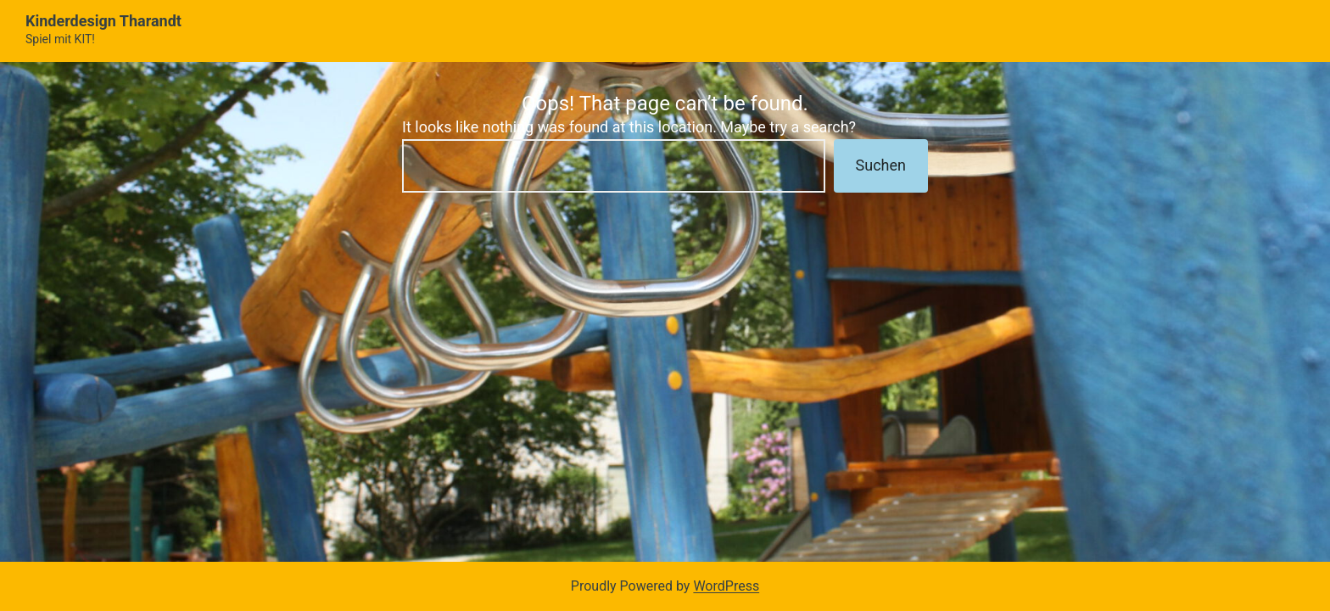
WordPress (726, 586)
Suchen (881, 165)
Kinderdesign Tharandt (103, 21)
